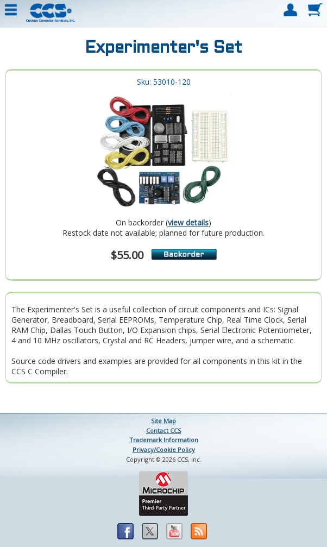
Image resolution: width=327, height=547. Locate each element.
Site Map (163, 421)
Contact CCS (163, 430)
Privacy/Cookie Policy (164, 449)
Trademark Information (163, 440)
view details (188, 222)
